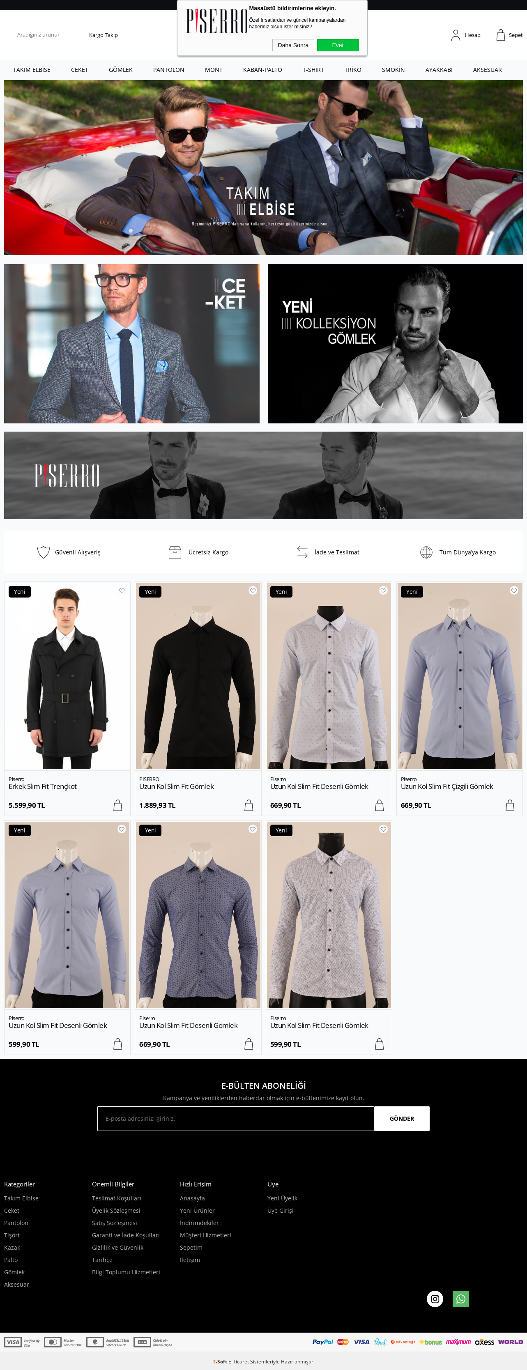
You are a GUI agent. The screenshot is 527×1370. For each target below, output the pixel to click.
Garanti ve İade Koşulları (126, 1235)
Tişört (12, 1235)
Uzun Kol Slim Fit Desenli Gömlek (319, 786)
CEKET (79, 70)
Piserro (17, 779)
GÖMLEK (121, 70)
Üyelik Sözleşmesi (116, 1210)
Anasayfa (192, 1198)
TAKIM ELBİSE (32, 70)
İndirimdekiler (199, 1223)
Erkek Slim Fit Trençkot (43, 786)
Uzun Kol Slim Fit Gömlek (176, 786)
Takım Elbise (21, 1198)
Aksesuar (16, 1284)
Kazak (12, 1247)
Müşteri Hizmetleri (205, 1235)
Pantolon (16, 1223)
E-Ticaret (238, 1361)
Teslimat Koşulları (116, 1198)
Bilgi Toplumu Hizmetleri (126, 1272)
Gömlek (14, 1272)
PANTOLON (168, 70)
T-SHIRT (313, 70)
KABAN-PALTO (262, 70)
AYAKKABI (439, 70)
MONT (214, 70)
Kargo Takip (103, 35)
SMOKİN (393, 70)
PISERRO (149, 779)
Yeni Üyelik (282, 1198)
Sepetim (191, 1247)
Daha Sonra (293, 45)
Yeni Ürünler (197, 1210)
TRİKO (353, 70)
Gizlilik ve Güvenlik (117, 1247)
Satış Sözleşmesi (114, 1223)
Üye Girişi (280, 1210)
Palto (11, 1260)
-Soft (220, 1361)
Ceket (11, 1210)
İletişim (190, 1260)
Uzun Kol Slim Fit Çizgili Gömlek (447, 786)
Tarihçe (102, 1260)
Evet (337, 45)
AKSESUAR (487, 70)
